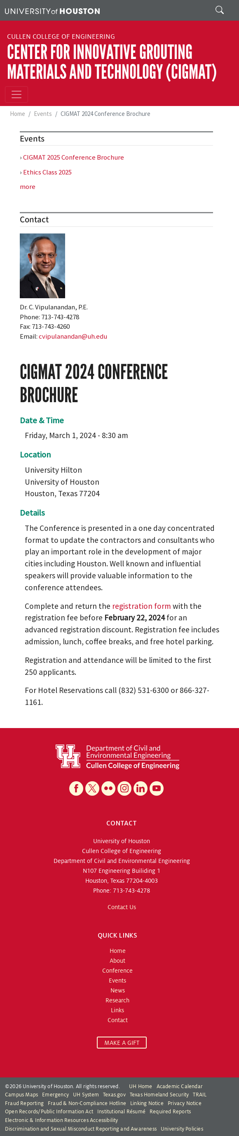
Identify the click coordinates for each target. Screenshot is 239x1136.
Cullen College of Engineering (61, 36)
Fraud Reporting (24, 1103)
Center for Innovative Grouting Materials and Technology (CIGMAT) (112, 62)
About (117, 960)
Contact (118, 1020)
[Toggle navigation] (16, 94)
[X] (92, 788)
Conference (117, 970)
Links (117, 1010)
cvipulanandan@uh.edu (73, 336)
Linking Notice (147, 1103)
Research (117, 1000)
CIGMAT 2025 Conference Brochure (73, 157)
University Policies (182, 1129)
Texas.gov (114, 1095)
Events (43, 114)
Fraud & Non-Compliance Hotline (87, 1103)
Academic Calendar (180, 1086)
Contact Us (122, 907)
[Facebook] (76, 788)
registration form (141, 606)
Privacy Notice (185, 1103)
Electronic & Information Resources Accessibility (61, 1120)
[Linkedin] (141, 788)
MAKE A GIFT (121, 1042)
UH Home (140, 1086)
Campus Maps (21, 1095)
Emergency (55, 1095)
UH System (86, 1095)
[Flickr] (108, 788)
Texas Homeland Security (159, 1095)
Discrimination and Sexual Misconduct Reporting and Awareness (81, 1129)
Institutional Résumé (121, 1112)
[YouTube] (157, 788)
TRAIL (199, 1095)
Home (17, 114)
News (117, 990)
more (27, 186)
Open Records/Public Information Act (49, 1112)
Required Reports (170, 1112)
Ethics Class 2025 (47, 172)
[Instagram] (124, 788)
